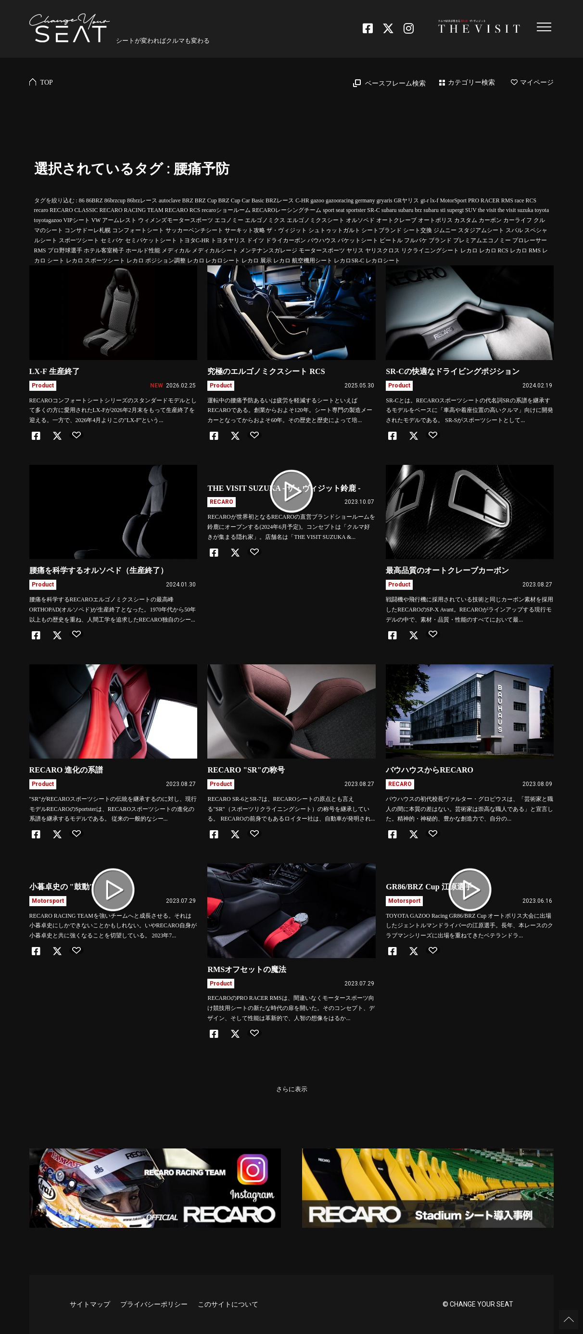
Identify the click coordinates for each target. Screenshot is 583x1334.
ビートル (391, 240)
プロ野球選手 (65, 250)
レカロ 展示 (256, 260)
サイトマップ (90, 1304)
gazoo (317, 200)
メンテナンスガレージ (268, 250)
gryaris (385, 200)
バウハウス (321, 240)
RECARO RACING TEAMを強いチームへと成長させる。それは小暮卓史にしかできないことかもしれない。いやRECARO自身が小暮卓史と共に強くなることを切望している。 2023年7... (113, 925)
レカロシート (383, 260)
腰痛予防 (201, 169)
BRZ (187, 200)
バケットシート (358, 240)
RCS (531, 200)
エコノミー (229, 220)
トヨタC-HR (193, 240)
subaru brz (410, 210)
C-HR (302, 200)
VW (96, 220)
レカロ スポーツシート (95, 260)
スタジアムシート (481, 230)
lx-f (434, 200)
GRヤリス (406, 200)
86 (82, 200)
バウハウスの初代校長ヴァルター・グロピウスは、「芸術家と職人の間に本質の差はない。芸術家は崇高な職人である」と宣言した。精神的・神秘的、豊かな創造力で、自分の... (469, 809)
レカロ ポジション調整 (156, 260)
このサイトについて (228, 1304)
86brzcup (115, 200)
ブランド (440, 240)
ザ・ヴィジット (286, 230)
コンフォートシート (138, 230)
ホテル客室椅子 (104, 250)
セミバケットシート (151, 240)
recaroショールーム (226, 210)
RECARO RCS (183, 210)
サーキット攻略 (245, 230)
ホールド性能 (143, 250)
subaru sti (434, 210)
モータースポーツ (322, 250)
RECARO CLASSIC (74, 210)
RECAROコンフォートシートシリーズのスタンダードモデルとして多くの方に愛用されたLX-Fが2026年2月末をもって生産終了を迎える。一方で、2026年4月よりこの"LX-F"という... (113, 410)
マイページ (532, 82)
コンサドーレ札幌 (87, 230)
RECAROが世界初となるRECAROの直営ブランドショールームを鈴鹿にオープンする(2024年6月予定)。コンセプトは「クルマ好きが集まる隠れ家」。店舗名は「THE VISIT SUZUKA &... (291, 526)
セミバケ (112, 240)
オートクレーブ (396, 220)
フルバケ (415, 240)
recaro (41, 210)
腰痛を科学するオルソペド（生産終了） (98, 570)
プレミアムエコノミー (482, 240)
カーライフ (517, 220)
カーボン (490, 220)
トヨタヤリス (228, 240)
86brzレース (142, 200)
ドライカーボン (286, 240)
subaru (389, 210)
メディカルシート (215, 250)
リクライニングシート (430, 250)
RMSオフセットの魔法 (246, 969)
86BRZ (94, 200)
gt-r (424, 200)
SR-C (373, 210)
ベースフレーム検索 (395, 83)
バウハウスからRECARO (429, 770)
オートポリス (435, 220)
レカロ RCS (493, 250)
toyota (541, 210)
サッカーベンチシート (194, 230)
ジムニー (444, 230)
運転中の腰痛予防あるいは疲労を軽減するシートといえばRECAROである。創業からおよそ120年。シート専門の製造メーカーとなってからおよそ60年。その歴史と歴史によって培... (289, 410)
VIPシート (76, 220)
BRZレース (280, 200)
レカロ (469, 250)
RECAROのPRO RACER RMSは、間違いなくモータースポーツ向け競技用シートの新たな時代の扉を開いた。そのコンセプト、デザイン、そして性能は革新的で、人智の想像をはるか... (291, 1008)
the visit (487, 210)
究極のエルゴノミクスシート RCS (266, 371)
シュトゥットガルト (334, 230)
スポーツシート (79, 240)
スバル (514, 230)
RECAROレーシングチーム (286, 210)
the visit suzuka (515, 210)
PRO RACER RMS (490, 200)
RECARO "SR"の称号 (245, 770)
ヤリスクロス (382, 250)
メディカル (176, 250)
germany (365, 200)
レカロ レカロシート (214, 260)
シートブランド (381, 230)
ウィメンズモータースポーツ (175, 220)
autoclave (170, 200)
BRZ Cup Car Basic (241, 200)
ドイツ (255, 240)
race (519, 200)
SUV (471, 210)
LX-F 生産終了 (54, 371)
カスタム (465, 220)
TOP (46, 82)
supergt (455, 210)
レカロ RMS (525, 250)
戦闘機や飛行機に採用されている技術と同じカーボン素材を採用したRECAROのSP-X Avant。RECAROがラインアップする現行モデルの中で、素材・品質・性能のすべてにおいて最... (469, 609)
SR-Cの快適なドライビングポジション (453, 371)
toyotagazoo (48, 220)
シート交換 (417, 230)
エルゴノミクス (265, 220)
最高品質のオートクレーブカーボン (447, 570)
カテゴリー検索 (471, 82)
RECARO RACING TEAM (131, 210)
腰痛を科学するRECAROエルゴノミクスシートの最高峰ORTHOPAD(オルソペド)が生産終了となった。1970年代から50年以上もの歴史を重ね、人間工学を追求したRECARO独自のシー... (112, 609)
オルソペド (360, 220)
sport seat (333, 210)
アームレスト (119, 220)
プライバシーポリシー (154, 1304)
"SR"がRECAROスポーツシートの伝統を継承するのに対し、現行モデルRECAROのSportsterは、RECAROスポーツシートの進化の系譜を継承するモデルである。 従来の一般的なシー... (113, 809)
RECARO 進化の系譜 (66, 770)
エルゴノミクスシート (315, 220)
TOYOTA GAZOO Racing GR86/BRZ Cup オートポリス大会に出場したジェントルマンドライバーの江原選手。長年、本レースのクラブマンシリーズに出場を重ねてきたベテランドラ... (469, 925)
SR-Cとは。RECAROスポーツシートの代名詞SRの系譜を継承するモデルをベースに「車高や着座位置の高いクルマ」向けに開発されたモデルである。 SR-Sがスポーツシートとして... (469, 410)
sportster (356, 210)
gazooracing (340, 200)
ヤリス (355, 250)
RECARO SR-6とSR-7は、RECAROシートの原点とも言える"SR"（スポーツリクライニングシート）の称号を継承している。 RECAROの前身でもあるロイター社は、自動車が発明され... (291, 809)
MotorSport (453, 200)
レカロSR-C (349, 260)
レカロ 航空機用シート (302, 260)
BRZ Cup (206, 200)
